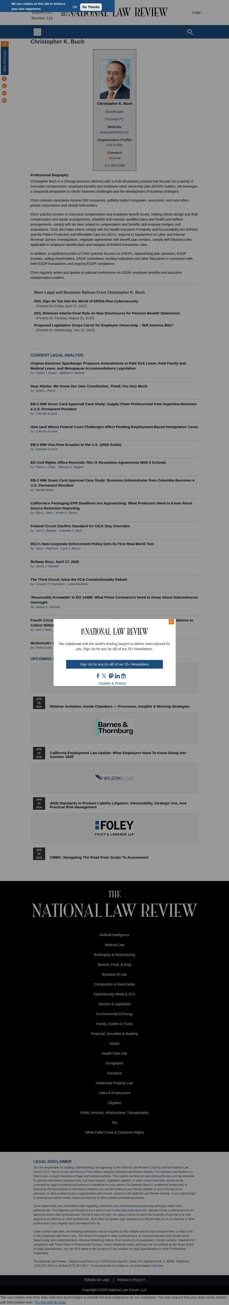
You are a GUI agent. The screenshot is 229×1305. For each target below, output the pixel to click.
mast (111, 676)
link (117, 676)
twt (104, 676)
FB (98, 676)
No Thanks (91, 7)
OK (74, 7)
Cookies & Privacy (112, 683)
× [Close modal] (171, 622)
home (123, 676)
